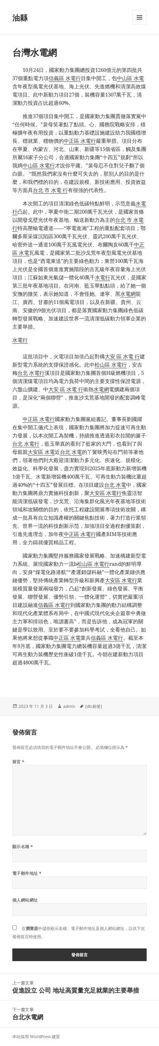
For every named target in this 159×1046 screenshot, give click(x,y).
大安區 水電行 (105, 492)
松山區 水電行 (111, 364)
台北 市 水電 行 (50, 190)
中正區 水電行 (80, 140)
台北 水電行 (31, 372)
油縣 (19, 17)
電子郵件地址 (27, 873)
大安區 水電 (41, 451)
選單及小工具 (139, 24)
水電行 (102, 277)
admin (69, 706)
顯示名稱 (22, 847)
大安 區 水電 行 (122, 356)
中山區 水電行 (39, 165)
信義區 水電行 (65, 78)
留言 (18, 762)
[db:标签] (93, 706)
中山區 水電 (130, 78)
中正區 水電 (67, 637)
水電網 (128, 293)
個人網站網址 (25, 900)
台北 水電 (71, 451)
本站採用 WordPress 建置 (36, 1036)
